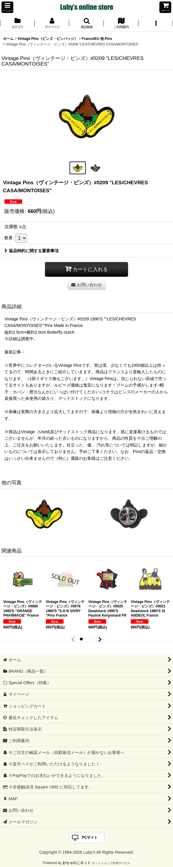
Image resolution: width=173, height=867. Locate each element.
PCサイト (90, 837)
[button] (7, 7)
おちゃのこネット (76, 863)
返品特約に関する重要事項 (31, 250)
